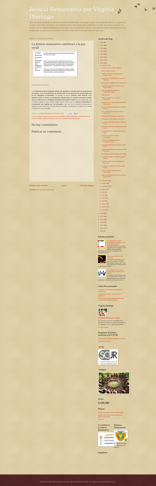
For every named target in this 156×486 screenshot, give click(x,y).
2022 (102, 54)
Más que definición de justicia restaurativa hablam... (110, 91)
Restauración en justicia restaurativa (112, 116)
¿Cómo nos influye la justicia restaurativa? (110, 136)
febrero (104, 207)
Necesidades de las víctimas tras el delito (113, 154)
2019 (102, 63)
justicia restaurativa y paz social (52, 118)
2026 (102, 42)
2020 (102, 60)
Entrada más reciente (38, 185)
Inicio (64, 185)
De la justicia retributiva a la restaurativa (113, 83)
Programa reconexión (104, 341)
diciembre (105, 65)
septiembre (105, 186)
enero (104, 210)
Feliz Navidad (105, 95)
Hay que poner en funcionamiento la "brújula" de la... (112, 74)
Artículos (100, 419)
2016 (102, 219)
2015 (102, 222)
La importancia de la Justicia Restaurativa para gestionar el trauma (116, 271)
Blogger (113, 482)
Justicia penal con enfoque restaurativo (113, 119)
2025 (102, 45)
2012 (102, 231)
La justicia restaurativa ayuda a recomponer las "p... (110, 141)
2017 (102, 216)
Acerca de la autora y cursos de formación (111, 412)
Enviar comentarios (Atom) (46, 190)
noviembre (105, 180)
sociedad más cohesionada (71, 118)
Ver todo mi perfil (103, 327)
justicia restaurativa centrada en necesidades (51, 116)
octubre (104, 183)
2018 (102, 213)
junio (103, 195)
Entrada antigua (87, 185)
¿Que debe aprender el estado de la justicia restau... (112, 86)
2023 (102, 51)
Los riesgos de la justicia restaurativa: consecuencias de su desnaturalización (116, 242)
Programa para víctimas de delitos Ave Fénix (111, 338)
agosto (104, 189)
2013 (102, 228)
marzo (104, 204)
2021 (102, 57)
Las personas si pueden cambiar (111, 68)
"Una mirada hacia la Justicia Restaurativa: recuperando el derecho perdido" (111, 299)
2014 (102, 225)
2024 (102, 48)
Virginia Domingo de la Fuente (110, 318)
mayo (103, 198)
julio (103, 192)
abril (103, 201)
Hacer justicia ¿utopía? (108, 71)
